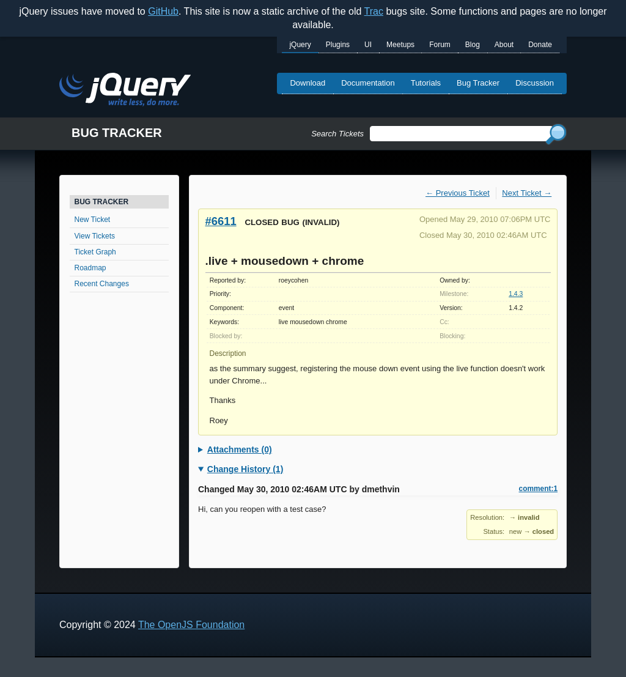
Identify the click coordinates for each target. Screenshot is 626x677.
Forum (440, 44)
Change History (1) (245, 469)
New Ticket (93, 219)
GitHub (163, 11)
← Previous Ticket (457, 193)
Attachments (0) (239, 449)
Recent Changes (102, 283)
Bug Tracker (478, 82)
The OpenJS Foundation (191, 625)
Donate (540, 44)
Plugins (338, 44)
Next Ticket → (526, 193)
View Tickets (95, 236)
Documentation (367, 82)
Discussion (534, 82)
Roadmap (90, 268)
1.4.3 (516, 293)
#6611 (221, 221)
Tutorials (426, 82)
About (504, 44)
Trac (373, 11)
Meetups (400, 44)
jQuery (300, 44)
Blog (472, 44)
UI (368, 44)
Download (307, 82)
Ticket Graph (95, 252)
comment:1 (538, 488)
